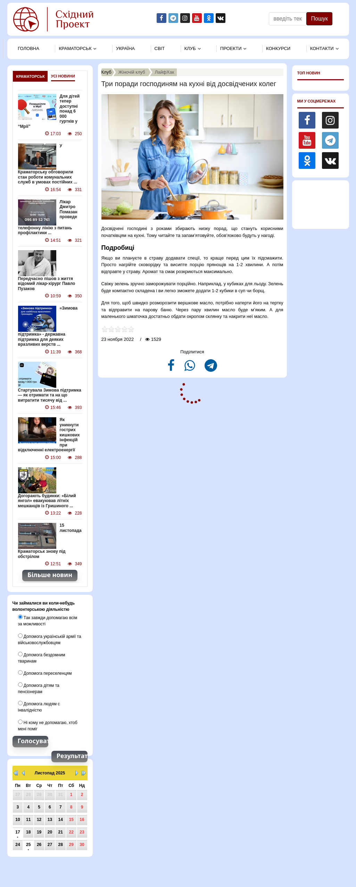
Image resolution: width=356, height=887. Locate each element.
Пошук (319, 19)
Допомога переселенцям (45, 671)
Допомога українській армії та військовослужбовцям (49, 638)
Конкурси (278, 48)
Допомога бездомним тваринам (41, 656)
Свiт (160, 48)
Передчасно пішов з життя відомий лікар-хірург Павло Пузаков (46, 283)
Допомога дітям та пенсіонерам (38, 687)
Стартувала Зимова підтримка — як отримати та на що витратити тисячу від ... (49, 394)
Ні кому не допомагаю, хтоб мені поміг (47, 724)
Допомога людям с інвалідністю (39, 705)
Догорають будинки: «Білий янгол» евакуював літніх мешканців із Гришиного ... (47, 499)
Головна (28, 48)
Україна (125, 48)
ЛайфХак (164, 72)
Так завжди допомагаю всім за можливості (47, 619)
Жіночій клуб (131, 72)
